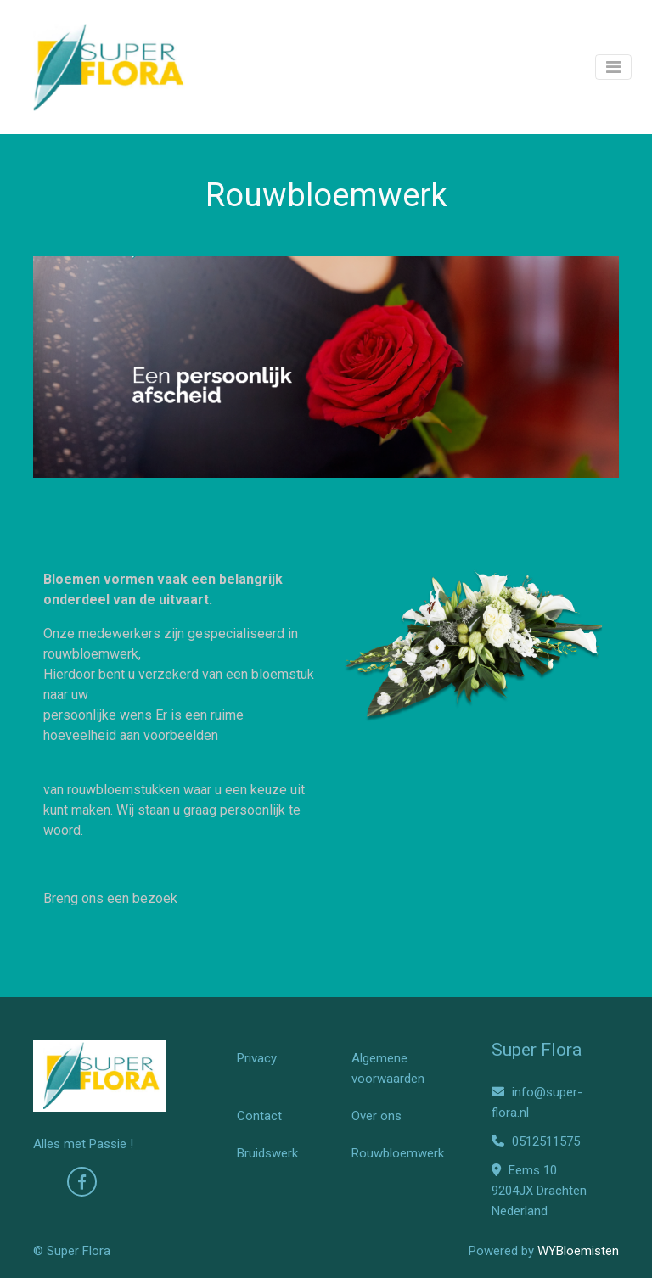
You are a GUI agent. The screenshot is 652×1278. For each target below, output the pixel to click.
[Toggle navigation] (613, 67)
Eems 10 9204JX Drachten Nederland (539, 1191)
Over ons (376, 1116)
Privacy (257, 1058)
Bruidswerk (267, 1153)
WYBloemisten (578, 1250)
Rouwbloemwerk (397, 1153)
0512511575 (536, 1141)
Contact (259, 1116)
